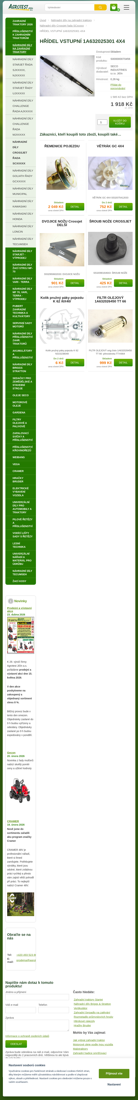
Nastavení (114, 1084)
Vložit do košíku (119, 122)
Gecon (11, 752)
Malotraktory (80, 1048)
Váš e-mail (11, 1004)
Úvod (43, 20)
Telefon (42, 1004)
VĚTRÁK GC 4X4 (110, 146)
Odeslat (16, 1044)
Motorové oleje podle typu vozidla (93, 1044)
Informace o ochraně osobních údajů (27, 1036)
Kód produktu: (101, 58)
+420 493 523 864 (27, 954)
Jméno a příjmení (15, 992)
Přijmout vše (114, 1073)
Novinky (20, 601)
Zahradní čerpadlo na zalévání (92, 1012)
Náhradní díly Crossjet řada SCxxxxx (62, 25)
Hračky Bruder (82, 1025)
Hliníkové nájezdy (84, 1021)
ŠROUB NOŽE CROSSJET (110, 221)
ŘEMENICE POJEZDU (61, 146)
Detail (75, 206)
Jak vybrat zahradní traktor (89, 1040)
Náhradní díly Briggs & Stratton (92, 1003)
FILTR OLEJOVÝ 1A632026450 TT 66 (110, 299)
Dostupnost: (103, 51)
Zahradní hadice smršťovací (90, 1053)
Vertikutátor (80, 1008)
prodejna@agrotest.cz (30, 960)
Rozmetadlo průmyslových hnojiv (93, 1016)
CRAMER (13, 821)
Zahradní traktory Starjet (88, 999)
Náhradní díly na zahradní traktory (71, 20)
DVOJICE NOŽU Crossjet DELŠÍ (62, 223)
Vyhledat (100, 7)
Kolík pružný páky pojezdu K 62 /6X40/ (62, 299)
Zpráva (9, 1017)
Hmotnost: (102, 79)
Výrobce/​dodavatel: (102, 69)
